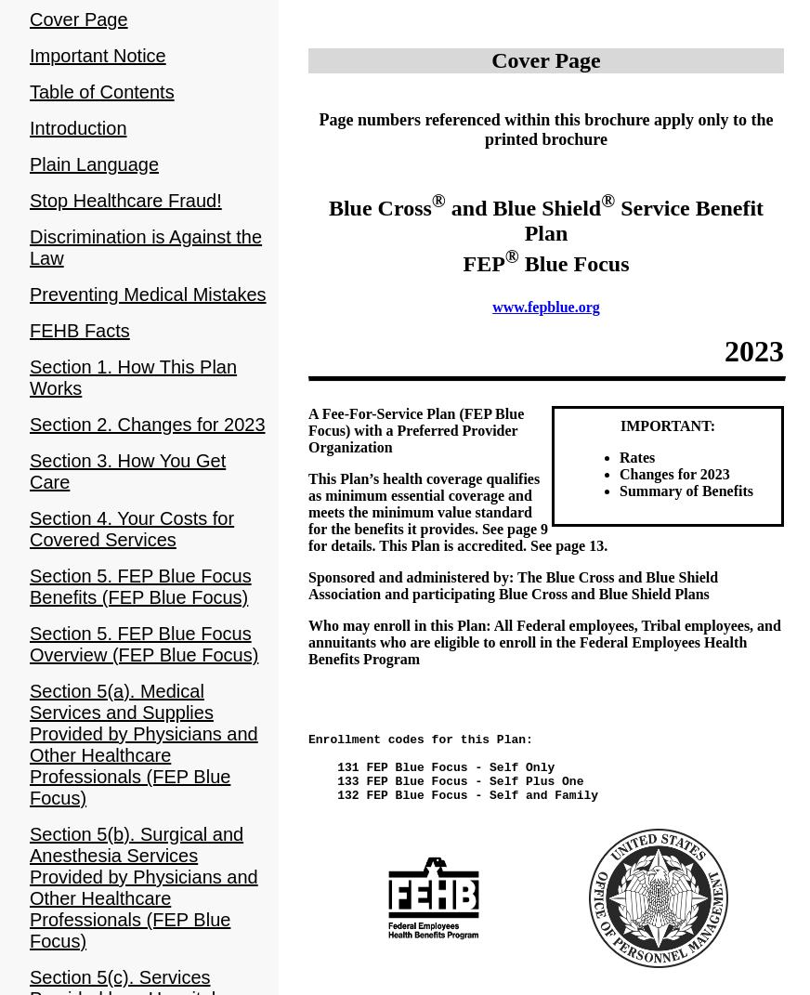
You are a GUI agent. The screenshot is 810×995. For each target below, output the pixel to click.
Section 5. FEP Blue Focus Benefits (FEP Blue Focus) (141, 587)
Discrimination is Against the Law (146, 247)
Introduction (78, 128)
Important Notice (98, 56)
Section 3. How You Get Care (128, 471)
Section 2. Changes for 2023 (148, 424)
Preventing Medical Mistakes (148, 294)
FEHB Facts (80, 331)
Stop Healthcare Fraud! (126, 200)
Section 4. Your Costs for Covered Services (132, 529)
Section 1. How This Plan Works (133, 378)
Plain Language (94, 164)
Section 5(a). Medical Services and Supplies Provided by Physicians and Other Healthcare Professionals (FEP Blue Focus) (144, 744)
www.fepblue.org (546, 307)
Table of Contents (102, 92)
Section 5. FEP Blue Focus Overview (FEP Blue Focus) (144, 644)
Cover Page (79, 19)
